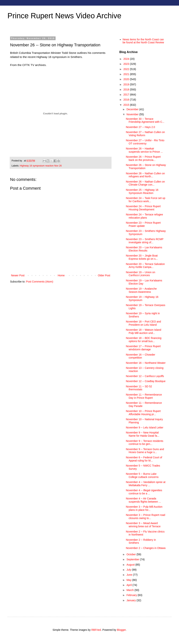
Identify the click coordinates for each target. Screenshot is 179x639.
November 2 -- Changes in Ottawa (145, 548)
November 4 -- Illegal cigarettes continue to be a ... (144, 492)
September (133, 559)
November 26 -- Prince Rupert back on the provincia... (143, 158)
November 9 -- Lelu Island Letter (144, 427)
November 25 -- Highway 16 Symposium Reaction (142, 191)
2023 (126, 63)
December (132, 109)
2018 (126, 89)
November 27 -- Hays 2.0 (140, 127)
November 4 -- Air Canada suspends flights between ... (143, 500)
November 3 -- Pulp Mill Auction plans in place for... (144, 508)
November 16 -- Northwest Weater (146, 362)
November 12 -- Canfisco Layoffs (145, 376)
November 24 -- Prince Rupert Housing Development (143, 208)
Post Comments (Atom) (39, 281)
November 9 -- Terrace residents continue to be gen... (144, 442)
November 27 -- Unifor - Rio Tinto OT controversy (145, 142)
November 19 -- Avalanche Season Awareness (141, 290)
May (129, 579)
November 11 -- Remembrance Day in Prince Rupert (144, 396)
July (129, 569)
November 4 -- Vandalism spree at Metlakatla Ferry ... (145, 484)
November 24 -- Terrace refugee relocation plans (144, 216)
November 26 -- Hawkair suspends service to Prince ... (144, 150)
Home (61, 275)
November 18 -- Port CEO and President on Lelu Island (143, 323)
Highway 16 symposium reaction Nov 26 (41, 165)
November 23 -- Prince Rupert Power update (143, 224)
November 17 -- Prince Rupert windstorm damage (143, 348)
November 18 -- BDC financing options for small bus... (143, 340)
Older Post (104, 275)
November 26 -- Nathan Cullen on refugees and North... (145, 175)
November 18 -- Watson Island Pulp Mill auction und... (143, 331)
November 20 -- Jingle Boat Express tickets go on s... (142, 257)
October (131, 554)
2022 (126, 69)
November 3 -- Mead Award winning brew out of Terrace (143, 525)
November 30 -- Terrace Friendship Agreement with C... (145, 120)
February (132, 595)
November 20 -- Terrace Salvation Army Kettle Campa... (145, 266)
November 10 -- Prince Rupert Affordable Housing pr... (143, 413)
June (129, 574)
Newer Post (17, 275)
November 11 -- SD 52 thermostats (139, 388)
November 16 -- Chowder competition (140, 356)
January (131, 600)
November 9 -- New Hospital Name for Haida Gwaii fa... (142, 434)
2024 (126, 58)
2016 (126, 99)
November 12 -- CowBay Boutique (145, 381)
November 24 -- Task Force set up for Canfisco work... (145, 200)
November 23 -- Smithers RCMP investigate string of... (144, 241)
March (130, 590)
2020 (126, 79)
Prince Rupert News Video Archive (64, 16)
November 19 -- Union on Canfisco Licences (140, 274)
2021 (126, 74)
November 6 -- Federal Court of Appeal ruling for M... (144, 459)
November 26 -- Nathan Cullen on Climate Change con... (145, 183)
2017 (126, 94)
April (129, 585)
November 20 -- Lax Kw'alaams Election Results (144, 249)
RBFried (96, 629)
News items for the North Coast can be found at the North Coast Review (143, 41)
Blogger (121, 629)
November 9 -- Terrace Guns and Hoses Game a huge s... (145, 451)
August (130, 564)
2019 (126, 84)
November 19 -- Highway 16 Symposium (142, 298)
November (132, 114)
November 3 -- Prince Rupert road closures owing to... (145, 516)
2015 (126, 104)
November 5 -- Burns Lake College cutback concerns (142, 475)
